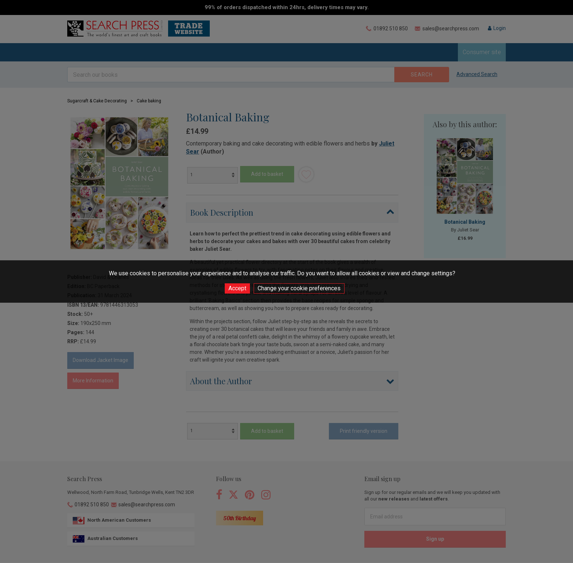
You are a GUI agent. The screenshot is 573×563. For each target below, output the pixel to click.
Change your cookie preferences (299, 288)
